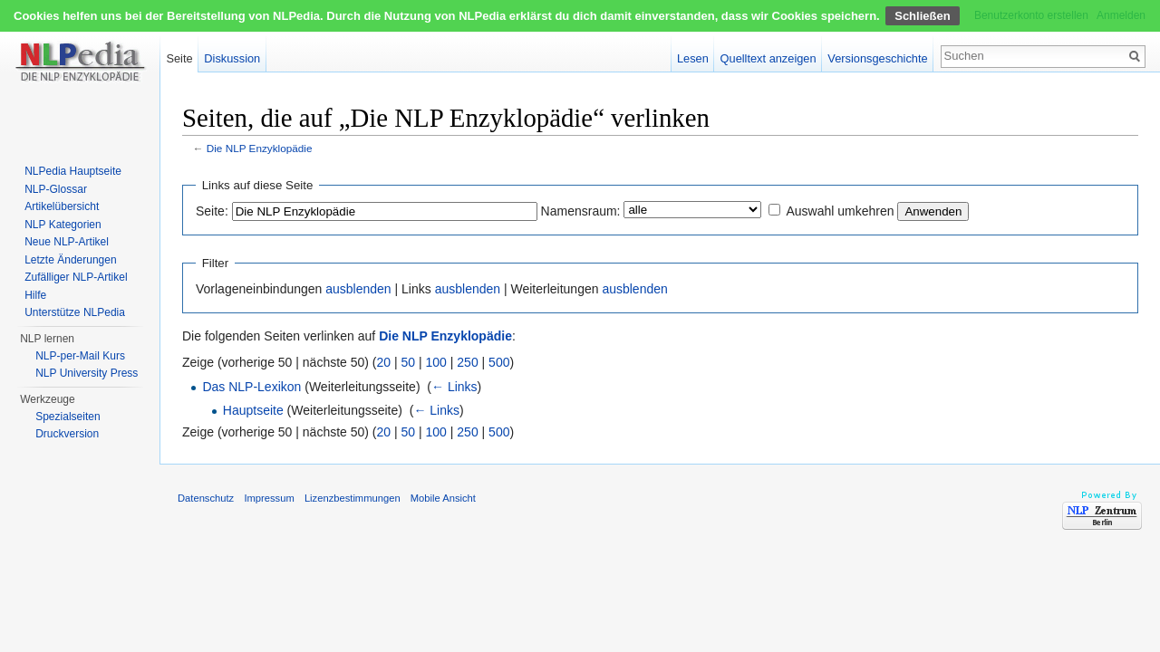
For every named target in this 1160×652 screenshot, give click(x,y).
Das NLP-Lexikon (251, 386)
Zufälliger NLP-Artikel (75, 277)
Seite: (212, 211)
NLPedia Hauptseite (72, 171)
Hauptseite (253, 410)
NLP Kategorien (63, 224)
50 (408, 362)
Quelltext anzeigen (768, 58)
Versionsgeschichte (877, 58)
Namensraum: (581, 211)
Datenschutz (206, 498)
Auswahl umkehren (840, 211)
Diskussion (232, 58)
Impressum (269, 498)
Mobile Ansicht (443, 498)
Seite (179, 58)
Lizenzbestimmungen (352, 498)
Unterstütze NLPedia (74, 312)
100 (436, 362)
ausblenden (358, 289)
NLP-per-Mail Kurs (80, 356)
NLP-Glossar (55, 189)
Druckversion (67, 433)
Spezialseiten (67, 416)
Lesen (693, 58)
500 (498, 362)
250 (467, 362)
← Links (454, 386)
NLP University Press (86, 373)
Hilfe (35, 295)
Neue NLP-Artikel (66, 241)
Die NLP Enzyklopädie (260, 148)
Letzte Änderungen (70, 260)
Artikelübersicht (61, 206)
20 (384, 362)
